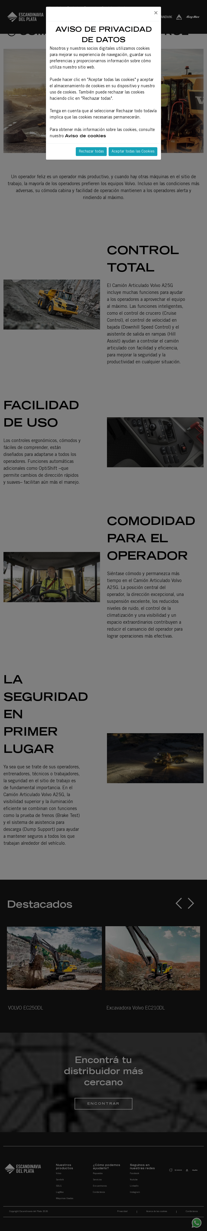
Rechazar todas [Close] (91, 151)
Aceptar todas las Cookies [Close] (133, 151)
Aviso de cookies (85, 136)
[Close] (155, 13)
